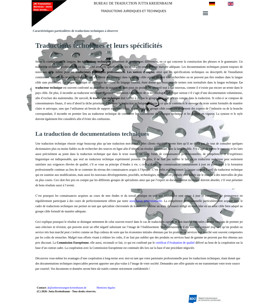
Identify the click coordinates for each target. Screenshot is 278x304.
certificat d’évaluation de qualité (175, 242)
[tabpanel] (133, 11)
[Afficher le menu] (205, 13)
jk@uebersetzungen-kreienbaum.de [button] (66, 287)
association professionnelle (145, 200)
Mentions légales (106, 287)
